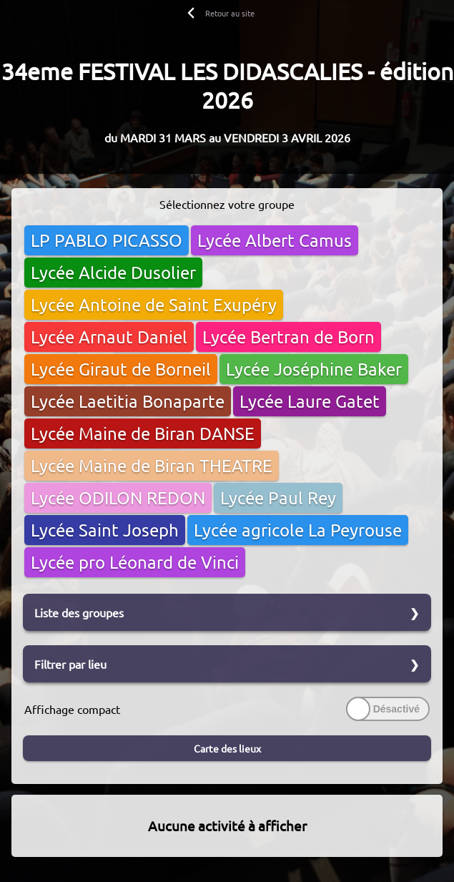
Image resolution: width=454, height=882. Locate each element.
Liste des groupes (79, 612)
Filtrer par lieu (70, 664)
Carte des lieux (227, 748)
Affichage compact (72, 709)
